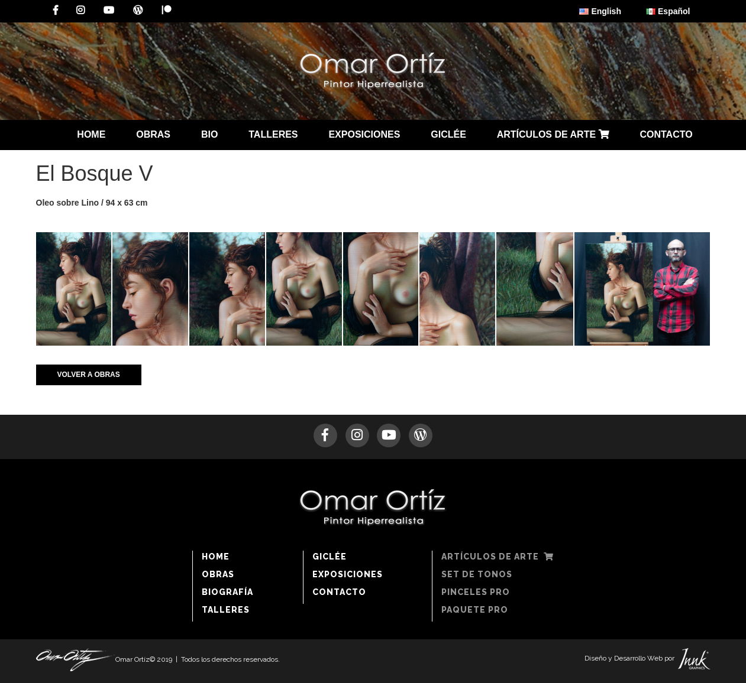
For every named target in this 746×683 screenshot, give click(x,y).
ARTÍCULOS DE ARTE (553, 134)
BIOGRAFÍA (227, 592)
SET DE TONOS (476, 574)
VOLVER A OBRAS (88, 374)
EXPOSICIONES (364, 134)
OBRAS (153, 134)
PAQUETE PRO (474, 609)
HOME (91, 134)
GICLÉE (448, 134)
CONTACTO (666, 134)
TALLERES (273, 134)
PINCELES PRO (475, 592)
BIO (209, 134)
